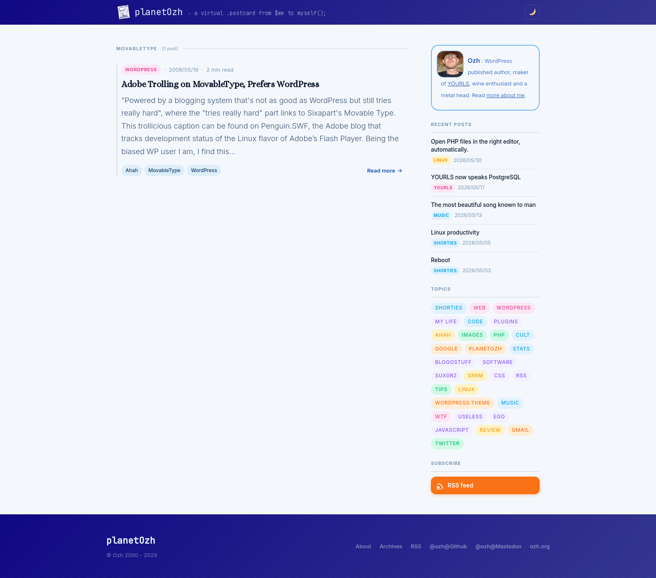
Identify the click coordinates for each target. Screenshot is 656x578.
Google (446, 349)
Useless (470, 416)
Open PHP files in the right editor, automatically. (475, 145)
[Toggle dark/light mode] (532, 12)
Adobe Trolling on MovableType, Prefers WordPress (220, 84)
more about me (506, 95)
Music (441, 215)
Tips (441, 389)
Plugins (506, 321)
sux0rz (446, 375)
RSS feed (455, 485)
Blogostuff (453, 362)
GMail (520, 430)
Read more (381, 170)
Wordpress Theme (462, 403)
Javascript (452, 430)
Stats (521, 349)
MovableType (165, 170)
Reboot (440, 260)
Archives (390, 546)
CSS (499, 375)
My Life (446, 321)
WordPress (141, 69)
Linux (441, 160)
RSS (521, 375)
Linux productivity (455, 232)
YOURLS (458, 83)
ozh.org (540, 546)
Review (490, 430)
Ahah (132, 170)
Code (475, 321)
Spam (475, 375)
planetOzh (161, 12)
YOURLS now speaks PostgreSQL (476, 177)
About (363, 546)
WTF (441, 416)
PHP (499, 335)
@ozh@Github (448, 546)
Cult (523, 335)
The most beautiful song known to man (483, 204)
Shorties (445, 242)
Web (480, 307)
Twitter (447, 443)
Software (497, 362)
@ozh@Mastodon (498, 546)
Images (472, 335)
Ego (499, 416)
